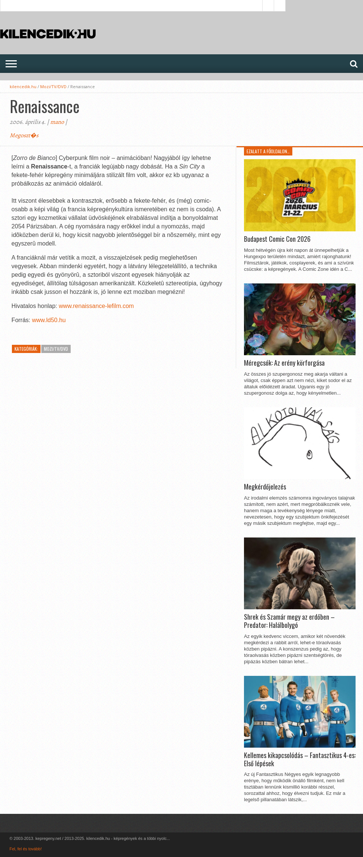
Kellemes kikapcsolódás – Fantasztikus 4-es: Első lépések (300, 759)
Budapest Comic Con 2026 (277, 239)
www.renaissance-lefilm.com (96, 306)
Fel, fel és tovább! (25, 849)
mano (57, 122)
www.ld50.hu (49, 320)
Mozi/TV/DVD (53, 86)
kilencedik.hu (23, 86)
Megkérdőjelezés (265, 487)
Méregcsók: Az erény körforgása (284, 363)
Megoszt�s (24, 135)
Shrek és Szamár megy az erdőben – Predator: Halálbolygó (289, 621)
